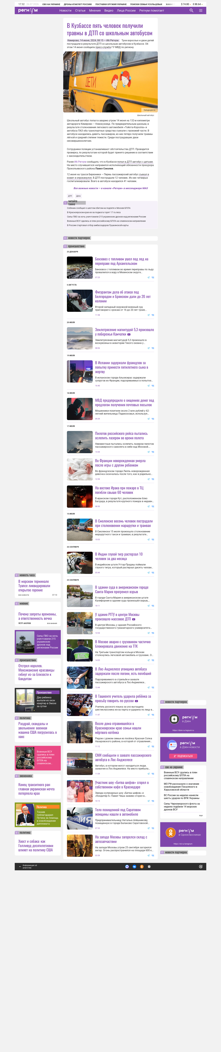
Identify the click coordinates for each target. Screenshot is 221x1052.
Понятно (194, 1029)
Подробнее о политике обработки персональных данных (155, 1030)
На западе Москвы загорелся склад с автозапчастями (121, 1003)
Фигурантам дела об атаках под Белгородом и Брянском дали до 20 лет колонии (123, 296)
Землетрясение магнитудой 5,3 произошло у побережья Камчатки (124, 332)
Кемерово (73, 40)
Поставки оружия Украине (111, 4)
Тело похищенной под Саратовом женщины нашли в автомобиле (118, 976)
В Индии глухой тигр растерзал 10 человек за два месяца (119, 638)
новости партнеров (79, 238)
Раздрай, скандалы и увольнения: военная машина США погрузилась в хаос (37, 894)
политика (25, 882)
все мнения (52, 788)
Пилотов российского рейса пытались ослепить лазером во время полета (121, 463)
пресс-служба (103, 47)
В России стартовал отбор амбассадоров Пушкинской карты (98, 225)
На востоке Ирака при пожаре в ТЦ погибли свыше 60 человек (119, 545)
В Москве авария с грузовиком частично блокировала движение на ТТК (123, 753)
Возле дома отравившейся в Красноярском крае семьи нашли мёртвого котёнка (118, 865)
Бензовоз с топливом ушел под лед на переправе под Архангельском (121, 261)
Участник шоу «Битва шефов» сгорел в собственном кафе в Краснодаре (122, 921)
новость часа (27, 740)
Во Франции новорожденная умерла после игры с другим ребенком (120, 517)
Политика (42, 971)
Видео (108, 10)
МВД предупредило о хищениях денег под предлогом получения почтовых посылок (124, 430)
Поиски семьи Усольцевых (146, 4)
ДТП (70, 196)
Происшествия (44, 857)
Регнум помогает (151, 10)
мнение (24, 768)
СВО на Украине (51, 4)
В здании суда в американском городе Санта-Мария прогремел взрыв (121, 671)
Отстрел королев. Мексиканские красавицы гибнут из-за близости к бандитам (36, 836)
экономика (26, 940)
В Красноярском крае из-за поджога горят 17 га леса (94, 212)
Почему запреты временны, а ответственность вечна (37, 780)
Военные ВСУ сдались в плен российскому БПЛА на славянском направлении (45, 922)
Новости (65, 10)
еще (201, 980)
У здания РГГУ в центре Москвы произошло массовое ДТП (117, 699)
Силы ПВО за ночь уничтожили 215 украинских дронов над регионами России (47, 806)
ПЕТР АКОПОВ (24, 788)
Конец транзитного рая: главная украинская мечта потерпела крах (36, 953)
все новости (23, 759)
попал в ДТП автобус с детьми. (135, 161)
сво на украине (173, 932)
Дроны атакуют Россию (78, 4)
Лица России (126, 10)
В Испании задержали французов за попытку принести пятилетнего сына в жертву (121, 394)
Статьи (80, 10)
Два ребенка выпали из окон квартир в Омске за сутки (46, 866)
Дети (78, 196)
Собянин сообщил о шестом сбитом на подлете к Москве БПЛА (98, 208)
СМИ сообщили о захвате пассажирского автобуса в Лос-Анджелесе (123, 894)
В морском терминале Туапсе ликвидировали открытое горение (34, 749)
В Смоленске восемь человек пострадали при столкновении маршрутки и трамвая (124, 578)
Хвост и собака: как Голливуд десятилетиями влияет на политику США (35, 1009)
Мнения (95, 10)
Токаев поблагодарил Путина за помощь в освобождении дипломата (47, 982)
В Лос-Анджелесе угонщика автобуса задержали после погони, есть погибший (123, 781)
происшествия (28, 825)
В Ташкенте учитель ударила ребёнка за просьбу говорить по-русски (123, 808)
